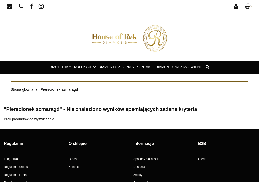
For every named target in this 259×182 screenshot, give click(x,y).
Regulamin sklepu (16, 167)
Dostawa (139, 167)
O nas (73, 159)
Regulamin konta (15, 175)
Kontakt (74, 167)
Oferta (202, 159)
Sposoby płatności (145, 159)
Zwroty (137, 175)
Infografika (11, 159)
